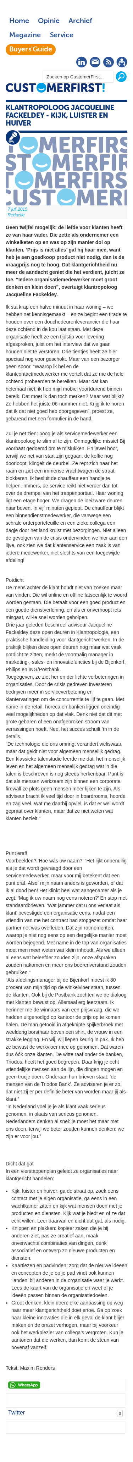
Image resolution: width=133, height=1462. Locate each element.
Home (19, 21)
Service (61, 35)
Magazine (25, 35)
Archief (80, 21)
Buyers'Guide (30, 49)
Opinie (49, 21)
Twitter (16, 1412)
